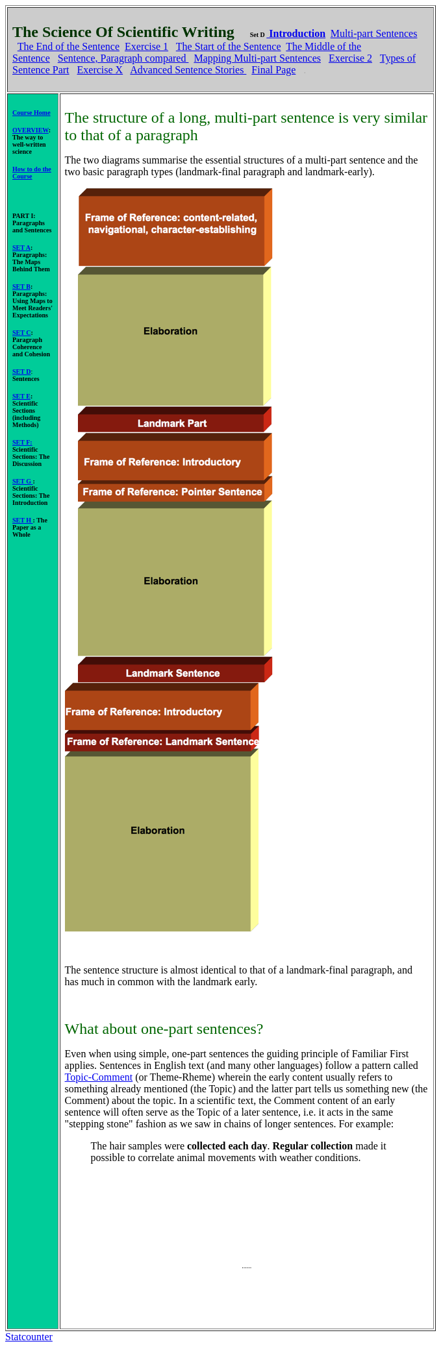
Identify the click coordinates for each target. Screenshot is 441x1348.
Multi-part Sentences (374, 33)
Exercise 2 (350, 58)
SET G (22, 481)
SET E (21, 396)
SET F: (22, 442)
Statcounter (29, 1336)
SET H (22, 520)
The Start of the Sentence (228, 46)
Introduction (295, 33)
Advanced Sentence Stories (188, 69)
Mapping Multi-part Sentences (257, 58)
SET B (21, 286)
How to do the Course (31, 172)
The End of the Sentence (69, 46)
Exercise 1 (146, 46)
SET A (21, 247)
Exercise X (100, 69)
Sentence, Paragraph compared (123, 58)
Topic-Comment (99, 1077)
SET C (21, 332)
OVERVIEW (30, 130)
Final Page (273, 69)
